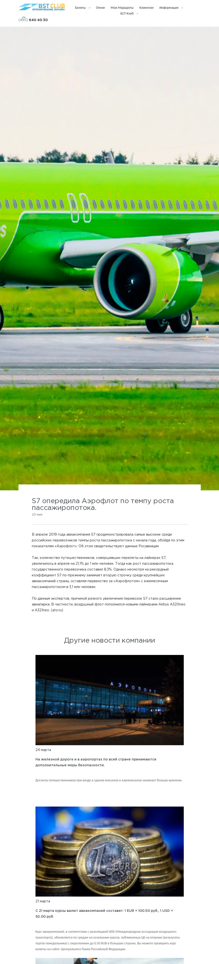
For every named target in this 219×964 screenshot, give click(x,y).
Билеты (82, 8)
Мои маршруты (122, 8)
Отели (100, 8)
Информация (171, 8)
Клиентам (147, 8)
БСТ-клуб (129, 13)
